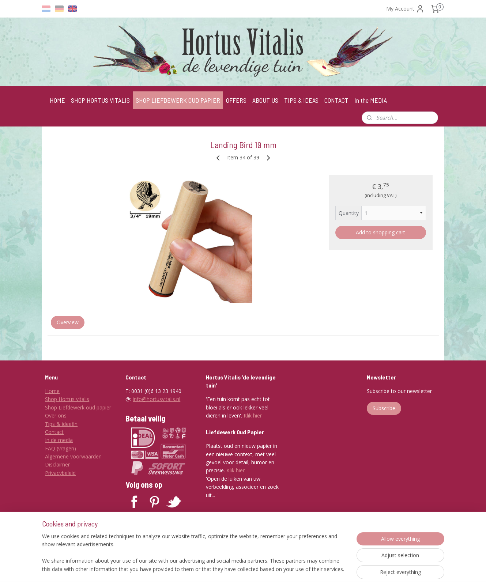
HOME (57, 100)
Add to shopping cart (380, 232)
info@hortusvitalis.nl (156, 399)
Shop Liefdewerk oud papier (78, 407)
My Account (405, 8)
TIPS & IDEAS (301, 100)
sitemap (232, 568)
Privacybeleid (60, 472)
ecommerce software (276, 568)
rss (247, 568)
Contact (54, 431)
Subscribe (384, 408)
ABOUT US (265, 100)
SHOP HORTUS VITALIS (100, 100)
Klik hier (253, 415)
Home (52, 391)
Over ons (56, 415)
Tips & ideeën (61, 423)
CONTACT (336, 100)
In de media (59, 439)
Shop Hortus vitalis (67, 399)
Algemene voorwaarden (73, 456)
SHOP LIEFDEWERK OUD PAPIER (178, 100)
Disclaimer (57, 464)
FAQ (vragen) (60, 448)
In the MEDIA (370, 100)
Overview (67, 322)
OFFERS (236, 100)
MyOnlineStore (341, 568)
